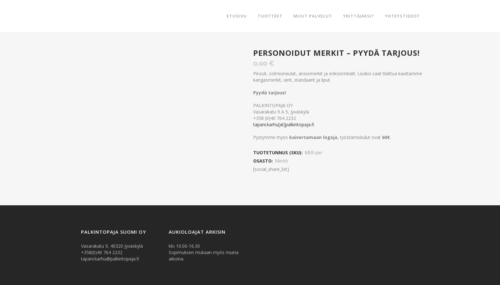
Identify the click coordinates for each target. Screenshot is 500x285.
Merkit (281, 161)
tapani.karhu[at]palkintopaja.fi (283, 124)
